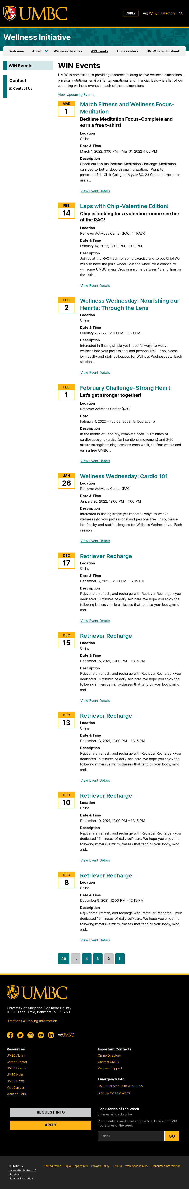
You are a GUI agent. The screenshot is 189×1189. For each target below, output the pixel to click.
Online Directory (109, 1055)
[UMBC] (35, 13)
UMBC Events (16, 1068)
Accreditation (52, 1166)
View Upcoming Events (76, 94)
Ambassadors (127, 51)
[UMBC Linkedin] (51, 1035)
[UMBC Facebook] (10, 1035)
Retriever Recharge (106, 556)
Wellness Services (68, 51)
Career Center (17, 1062)
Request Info (51, 1112)
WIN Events (99, 51)
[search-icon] (181, 13)
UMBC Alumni (16, 1055)
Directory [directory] (168, 13)
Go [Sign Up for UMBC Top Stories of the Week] (172, 1136)
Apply (131, 13)
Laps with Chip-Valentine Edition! (124, 206)
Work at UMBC (17, 1094)
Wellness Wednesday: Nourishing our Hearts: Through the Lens (129, 304)
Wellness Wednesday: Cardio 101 (124, 476)
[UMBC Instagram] (30, 1035)
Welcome (16, 51)
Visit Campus (16, 1087)
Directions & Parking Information (31, 1021)
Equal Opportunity (76, 1166)
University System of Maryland (22, 1172)
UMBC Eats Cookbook (163, 51)
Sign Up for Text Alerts (114, 1093)
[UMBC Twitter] (20, 1035)
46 (63, 960)
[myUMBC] (151, 13)
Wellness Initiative (37, 37)
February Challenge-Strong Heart (125, 387)
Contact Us (22, 88)
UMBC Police (107, 1086)
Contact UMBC (108, 1062)
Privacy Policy (100, 1166)
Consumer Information (166, 1166)
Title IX (117, 1166)
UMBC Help (15, 1074)
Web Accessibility (136, 1166)
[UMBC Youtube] (40, 1035)
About (36, 51)
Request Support (110, 1068)
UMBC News (15, 1081)
